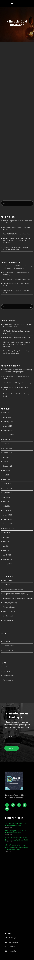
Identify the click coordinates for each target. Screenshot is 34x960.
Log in (5, 637)
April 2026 (6, 413)
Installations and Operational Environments (18, 598)
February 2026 (8, 422)
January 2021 (7, 564)
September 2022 (8, 493)
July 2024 (6, 457)
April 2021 (6, 551)
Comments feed (8, 646)
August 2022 (7, 497)
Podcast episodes (9, 607)
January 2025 (7, 448)
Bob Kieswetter (8, 290)
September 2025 (8, 439)
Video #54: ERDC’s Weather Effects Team (16, 234)
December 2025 (8, 430)
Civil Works (6, 585)
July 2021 (6, 537)
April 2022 (6, 506)
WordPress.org (8, 650)
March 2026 (7, 417)
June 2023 (6, 475)
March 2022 (7, 510)
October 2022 (7, 488)
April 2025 (6, 444)
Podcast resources (9, 611)
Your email (17, 740)
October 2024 (7, 453)
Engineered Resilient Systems (13, 589)
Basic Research (8, 580)
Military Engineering (10, 603)
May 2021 (6, 546)
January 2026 (7, 426)
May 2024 (6, 462)
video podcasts (8, 620)
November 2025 (8, 435)
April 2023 (6, 479)
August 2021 (7, 533)
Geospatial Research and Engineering (15, 594)
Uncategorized (8, 616)
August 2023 (7, 470)
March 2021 (7, 555)
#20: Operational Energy (23, 279)
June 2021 (6, 542)
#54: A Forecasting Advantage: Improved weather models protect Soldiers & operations (16, 240)
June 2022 (6, 502)
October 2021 (7, 524)
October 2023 (7, 466)
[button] (11, 3)
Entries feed (7, 641)
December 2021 (8, 519)
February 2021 (8, 559)
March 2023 (7, 484)
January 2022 (7, 515)
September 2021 (8, 528)
